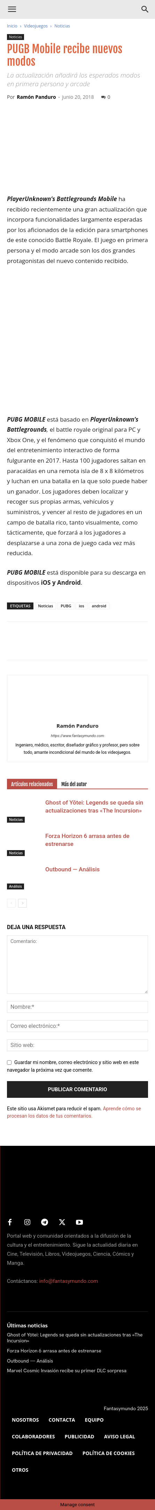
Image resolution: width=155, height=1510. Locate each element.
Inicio (12, 26)
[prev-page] (11, 903)
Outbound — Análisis (72, 869)
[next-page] (22, 903)
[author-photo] (77, 716)
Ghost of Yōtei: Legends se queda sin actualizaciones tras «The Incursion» (75, 1338)
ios (81, 605)
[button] (12, 9)
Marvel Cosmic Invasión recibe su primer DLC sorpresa (66, 1370)
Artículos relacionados (32, 784)
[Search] (145, 9)
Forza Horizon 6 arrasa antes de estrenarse (54, 1351)
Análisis (15, 886)
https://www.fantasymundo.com (77, 736)
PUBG (66, 605)
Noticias (62, 26)
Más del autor (74, 784)
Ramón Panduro (36, 97)
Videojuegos (36, 26)
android (99, 605)
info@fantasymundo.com (68, 1281)
